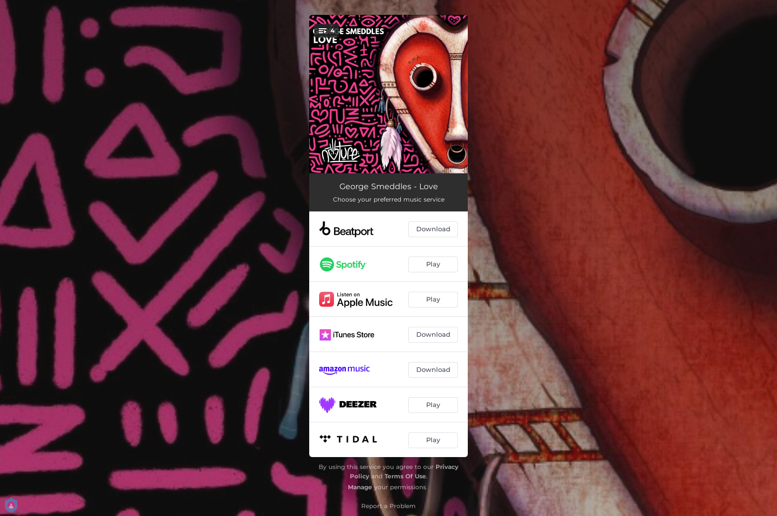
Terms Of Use (405, 476)
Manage (360, 487)
